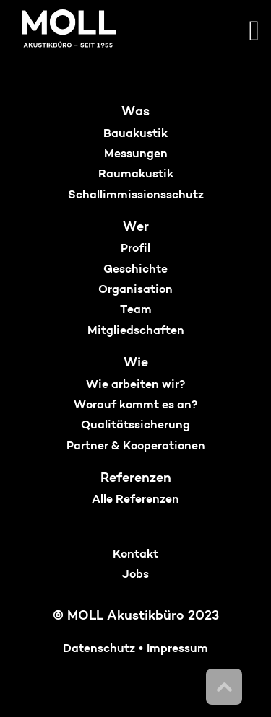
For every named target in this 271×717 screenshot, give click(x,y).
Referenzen (135, 478)
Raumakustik (135, 174)
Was (135, 112)
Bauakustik (135, 134)
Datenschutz (99, 649)
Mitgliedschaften (135, 331)
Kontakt (135, 554)
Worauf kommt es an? (135, 405)
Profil (135, 249)
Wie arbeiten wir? (135, 385)
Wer (136, 227)
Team (136, 310)
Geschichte (135, 270)
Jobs (135, 575)
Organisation (135, 290)
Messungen (136, 154)
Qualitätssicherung (135, 425)
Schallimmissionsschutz (136, 195)
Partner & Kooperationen (135, 446)
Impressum (177, 649)
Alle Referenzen (135, 500)
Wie (136, 363)
